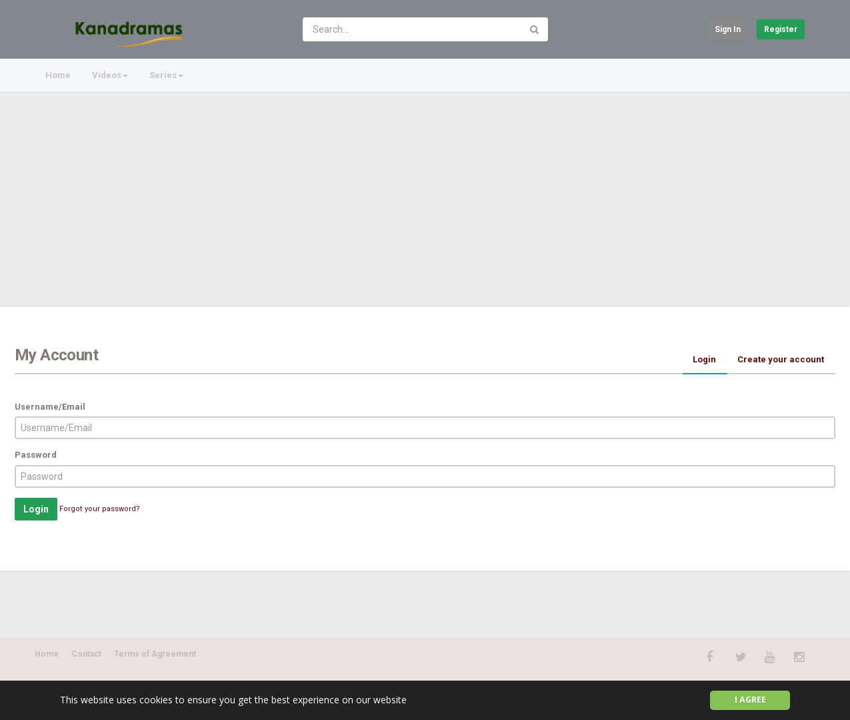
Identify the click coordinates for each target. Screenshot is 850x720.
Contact (86, 654)
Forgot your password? (99, 508)
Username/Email (50, 407)
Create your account (780, 359)
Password (36, 455)
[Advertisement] (425, 193)
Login (704, 359)
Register (780, 29)
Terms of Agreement (155, 654)
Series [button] (166, 75)
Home (58, 75)
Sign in (728, 29)
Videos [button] (110, 75)
